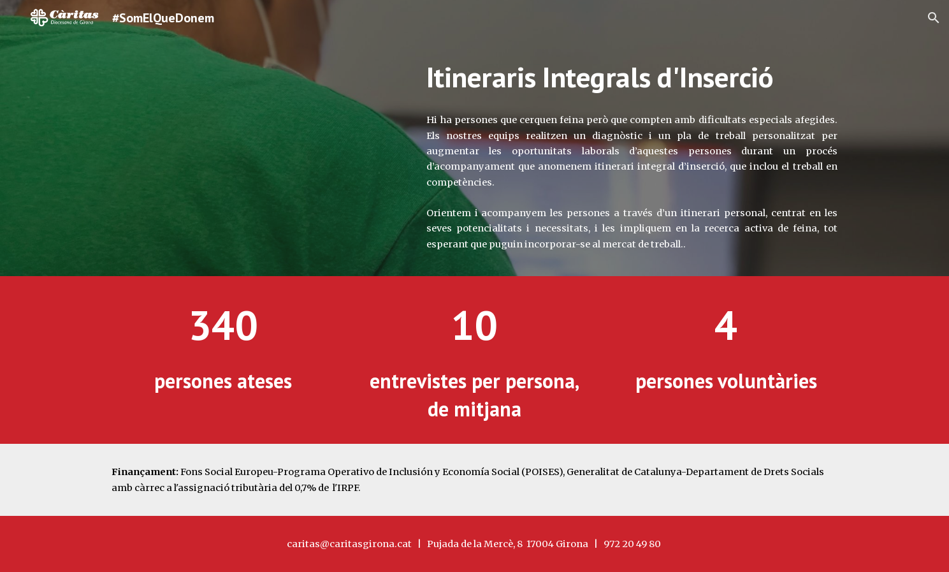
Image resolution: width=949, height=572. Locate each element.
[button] (933, 18)
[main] (632, 77)
